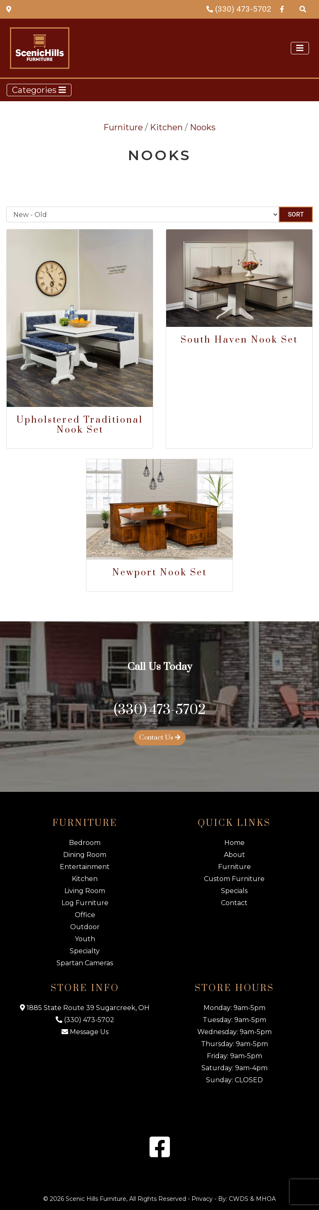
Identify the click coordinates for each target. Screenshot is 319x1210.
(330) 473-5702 (238, 9)
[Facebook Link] (282, 9)
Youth (85, 939)
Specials (234, 891)
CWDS (238, 1199)
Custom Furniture (234, 879)
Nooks (203, 127)
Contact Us (159, 737)
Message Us (84, 1032)
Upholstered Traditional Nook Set (80, 425)
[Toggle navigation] (300, 48)
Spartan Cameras (84, 963)
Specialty (85, 951)
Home (234, 843)
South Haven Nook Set (239, 340)
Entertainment (85, 867)
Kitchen (166, 127)
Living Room (84, 891)
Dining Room (84, 855)
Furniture (123, 127)
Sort (296, 214)
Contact (234, 903)
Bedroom (85, 843)
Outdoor (85, 927)
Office (85, 915)
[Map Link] (8, 9)
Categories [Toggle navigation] (39, 90)
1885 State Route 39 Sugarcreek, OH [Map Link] (85, 1008)
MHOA (266, 1199)
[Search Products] (303, 9)
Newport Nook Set (159, 572)
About (234, 855)
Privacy (202, 1199)
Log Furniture (84, 903)
